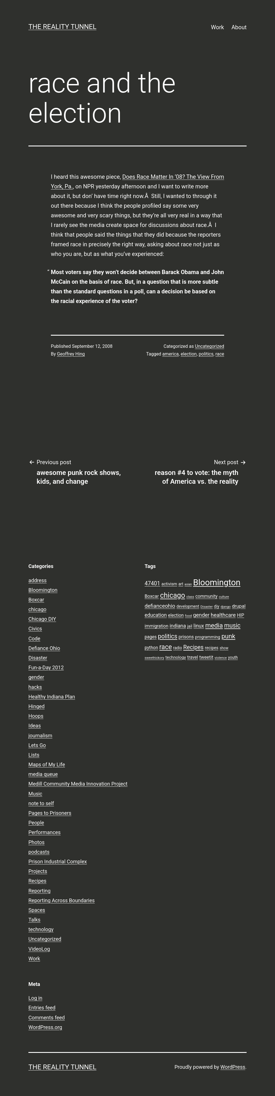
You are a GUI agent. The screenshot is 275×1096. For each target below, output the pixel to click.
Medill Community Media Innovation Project (78, 784)
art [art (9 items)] (180, 584)
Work (217, 27)
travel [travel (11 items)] (192, 657)
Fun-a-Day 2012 (46, 667)
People (36, 823)
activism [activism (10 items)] (169, 583)
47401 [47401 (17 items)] (152, 583)
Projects (37, 871)
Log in (35, 998)
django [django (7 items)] (225, 607)
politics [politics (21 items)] (167, 636)
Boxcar (36, 600)
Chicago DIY (42, 619)
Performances (44, 832)
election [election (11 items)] (176, 615)
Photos (36, 842)
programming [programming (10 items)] (207, 636)
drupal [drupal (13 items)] (238, 606)
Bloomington (42, 590)
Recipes (37, 881)
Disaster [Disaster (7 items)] (207, 607)
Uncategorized (209, 346)
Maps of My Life (46, 764)
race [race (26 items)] (165, 647)
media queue (43, 774)
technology (40, 929)
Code (34, 638)
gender (36, 677)
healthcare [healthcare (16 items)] (223, 615)
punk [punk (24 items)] (228, 636)
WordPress (232, 1067)
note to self (41, 803)
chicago (37, 609)
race (219, 354)
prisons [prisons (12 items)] (186, 636)
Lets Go (37, 745)
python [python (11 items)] (151, 647)
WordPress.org (45, 1027)
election (189, 354)
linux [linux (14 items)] (198, 626)
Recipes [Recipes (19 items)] (193, 647)
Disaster (37, 658)
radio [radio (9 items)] (177, 647)
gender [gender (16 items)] (201, 615)
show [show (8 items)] (224, 648)
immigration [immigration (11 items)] (156, 626)
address (37, 580)
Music (35, 794)
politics (206, 354)
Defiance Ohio (44, 648)
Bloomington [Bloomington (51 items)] (217, 582)
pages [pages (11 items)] (151, 636)
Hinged (36, 706)
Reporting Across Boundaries (61, 900)
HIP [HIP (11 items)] (240, 615)
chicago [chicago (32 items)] (172, 595)
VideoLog (39, 949)
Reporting (39, 891)
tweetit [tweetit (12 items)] (206, 657)
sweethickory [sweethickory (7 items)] (154, 658)
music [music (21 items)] (232, 625)
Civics (35, 629)
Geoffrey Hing (71, 354)
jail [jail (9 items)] (189, 626)
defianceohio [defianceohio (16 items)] (160, 606)
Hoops (35, 716)
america (170, 354)
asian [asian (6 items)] (188, 584)
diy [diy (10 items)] (216, 606)
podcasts (38, 852)
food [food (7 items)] (188, 616)
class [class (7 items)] (190, 597)
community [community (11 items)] (206, 596)
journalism (40, 736)
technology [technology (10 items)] (175, 657)
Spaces (36, 910)
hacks (35, 687)
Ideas (34, 726)
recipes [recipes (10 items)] (211, 647)
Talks (34, 920)
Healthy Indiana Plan (51, 697)
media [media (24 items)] (214, 625)
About (239, 27)
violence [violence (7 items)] (220, 658)
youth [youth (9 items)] (233, 657)
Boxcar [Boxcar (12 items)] (152, 596)
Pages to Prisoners (49, 813)
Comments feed (46, 1018)
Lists (33, 755)
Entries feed (41, 1008)
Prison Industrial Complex (57, 861)
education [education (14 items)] (156, 615)
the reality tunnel (62, 27)
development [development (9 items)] (187, 606)
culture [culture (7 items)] (224, 597)
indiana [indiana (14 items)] (178, 626)
